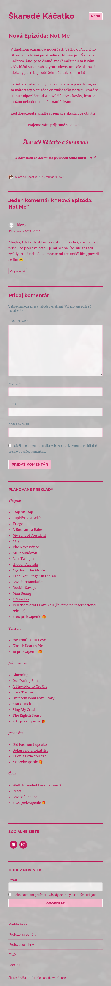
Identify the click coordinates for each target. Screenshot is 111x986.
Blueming (21, 675)
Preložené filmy (21, 945)
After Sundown (25, 553)
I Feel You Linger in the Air (34, 576)
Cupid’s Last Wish (27, 518)
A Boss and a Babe (27, 529)
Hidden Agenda (25, 564)
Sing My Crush (24, 710)
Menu (95, 16)
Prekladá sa (17, 924)
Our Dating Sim (25, 680)
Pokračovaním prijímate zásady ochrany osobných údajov (52, 895)
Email (12, 880)
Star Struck (22, 704)
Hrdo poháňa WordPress (50, 978)
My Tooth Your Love (29, 640)
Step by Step (23, 512)
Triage (18, 524)
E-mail (15, 404)
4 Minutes (21, 599)
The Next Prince (26, 547)
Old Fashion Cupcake (30, 744)
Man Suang (22, 593)
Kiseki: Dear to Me (28, 646)
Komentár (18, 321)
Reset (17, 791)
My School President (29, 535)
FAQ (12, 955)
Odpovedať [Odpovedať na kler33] (17, 271)
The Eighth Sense (27, 715)
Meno (14, 384)
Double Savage (25, 588)
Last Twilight (23, 558)
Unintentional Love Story (33, 698)
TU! (92, 158)
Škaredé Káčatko (41, 16)
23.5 (16, 541)
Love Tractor (23, 692)
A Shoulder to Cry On (30, 686)
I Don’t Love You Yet (29, 756)
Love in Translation (29, 582)
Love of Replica (25, 797)
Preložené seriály (22, 934)
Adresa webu (20, 424)
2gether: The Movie (29, 570)
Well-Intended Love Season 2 (37, 785)
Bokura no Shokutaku (30, 750)
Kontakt (15, 965)
